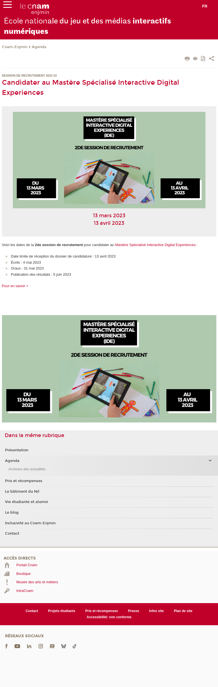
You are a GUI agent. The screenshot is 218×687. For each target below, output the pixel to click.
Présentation (16, 450)
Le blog (12, 512)
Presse (133, 611)
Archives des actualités (26, 469)
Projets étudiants (61, 611)
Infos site (156, 611)
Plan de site (183, 611)
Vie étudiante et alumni (26, 502)
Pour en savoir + (15, 286)
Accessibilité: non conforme (109, 617)
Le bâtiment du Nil (22, 491)
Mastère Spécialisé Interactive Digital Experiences (155, 245)
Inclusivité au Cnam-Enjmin (30, 523)
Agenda (39, 47)
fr (204, 6)
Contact (12, 533)
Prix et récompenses (23, 481)
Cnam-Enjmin (14, 47)
